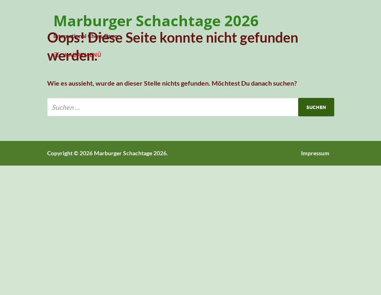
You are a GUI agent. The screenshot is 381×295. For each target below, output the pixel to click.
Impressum (315, 153)
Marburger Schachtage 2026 (156, 21)
